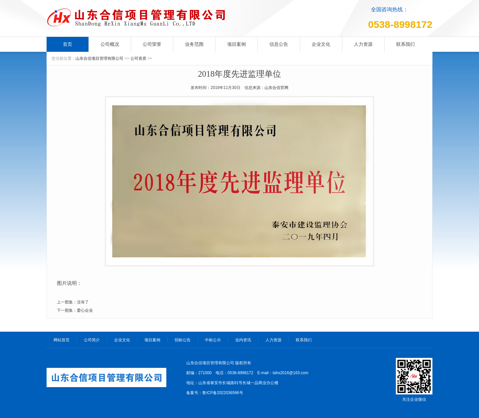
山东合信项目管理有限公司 (99, 58)
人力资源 (363, 44)
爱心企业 (85, 310)
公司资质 (138, 58)
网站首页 (62, 340)
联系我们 (405, 44)
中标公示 (213, 340)
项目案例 (236, 44)
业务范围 (194, 44)
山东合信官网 (276, 87)
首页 (67, 44)
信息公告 (278, 44)
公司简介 (92, 340)
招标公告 (183, 340)
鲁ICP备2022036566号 (222, 392)
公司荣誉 (152, 44)
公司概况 (109, 44)
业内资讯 (243, 340)
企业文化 (321, 44)
